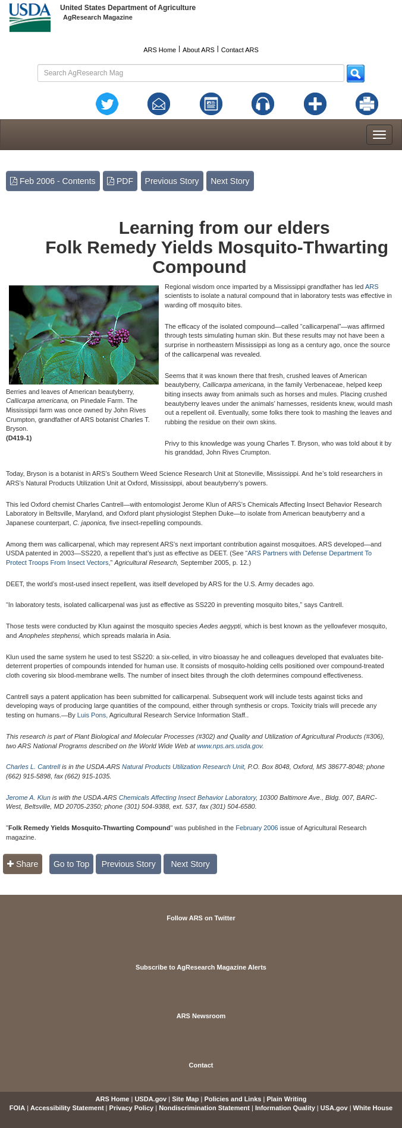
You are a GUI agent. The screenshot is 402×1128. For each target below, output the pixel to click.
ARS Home (159, 49)
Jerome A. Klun (28, 797)
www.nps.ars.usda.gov (229, 745)
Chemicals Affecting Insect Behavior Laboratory (187, 797)
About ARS (199, 49)
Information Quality (285, 1107)
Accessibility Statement (67, 1107)
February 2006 (256, 827)
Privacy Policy (131, 1107)
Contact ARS (240, 49)
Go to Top (71, 864)
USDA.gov (150, 1098)
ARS (372, 286)
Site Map (185, 1098)
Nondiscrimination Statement (204, 1107)
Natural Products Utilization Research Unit (183, 766)
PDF (120, 181)
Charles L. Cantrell (33, 766)
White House (373, 1107)
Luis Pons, (92, 715)
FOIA (17, 1107)
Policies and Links (232, 1098)
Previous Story (172, 181)
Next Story (230, 181)
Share (22, 864)
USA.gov (334, 1107)
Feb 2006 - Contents (53, 181)
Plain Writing (286, 1098)
